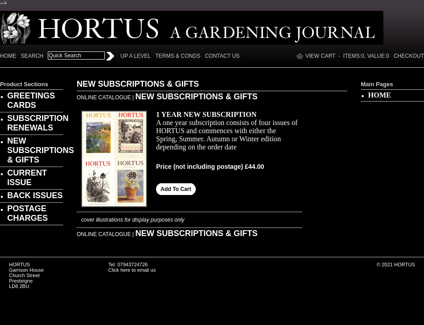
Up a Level (135, 56)
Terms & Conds (177, 56)
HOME (379, 95)
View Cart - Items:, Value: (347, 56)
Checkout (409, 56)
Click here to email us (132, 270)
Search (32, 56)
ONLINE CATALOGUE (104, 97)
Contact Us (222, 56)
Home (8, 56)
